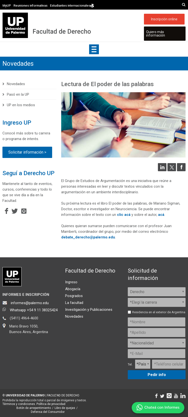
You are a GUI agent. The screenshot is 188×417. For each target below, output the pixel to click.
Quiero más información (155, 33)
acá (161, 214)
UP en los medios (21, 105)
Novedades (18, 63)
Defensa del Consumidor (48, 412)
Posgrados (74, 296)
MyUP (6, 5)
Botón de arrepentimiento (33, 408)
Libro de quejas (65, 408)
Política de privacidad (50, 404)
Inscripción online (164, 19)
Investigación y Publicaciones (88, 309)
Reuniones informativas (30, 5)
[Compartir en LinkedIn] (162, 170)
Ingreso (71, 282)
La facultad (74, 302)
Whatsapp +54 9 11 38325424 (34, 310)
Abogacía (72, 289)
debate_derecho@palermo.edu (88, 237)
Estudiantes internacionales (72, 5)
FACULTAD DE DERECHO (63, 395)
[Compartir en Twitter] (171, 170)
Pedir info (157, 374)
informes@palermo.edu (30, 303)
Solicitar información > (27, 152)
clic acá (123, 214)
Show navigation (94, 49)
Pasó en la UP (18, 94)
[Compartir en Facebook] (181, 170)
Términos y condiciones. (19, 404)
